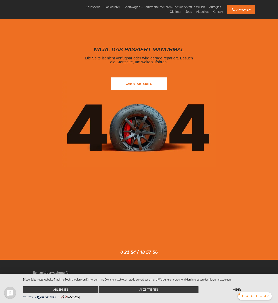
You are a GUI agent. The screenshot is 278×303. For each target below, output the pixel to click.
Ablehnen (60, 289)
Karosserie (93, 7)
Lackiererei (112, 7)
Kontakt (218, 11)
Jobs (189, 11)
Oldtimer (175, 11)
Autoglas (215, 7)
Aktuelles (202, 11)
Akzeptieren (148, 289)
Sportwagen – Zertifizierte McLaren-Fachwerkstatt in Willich (164, 7)
